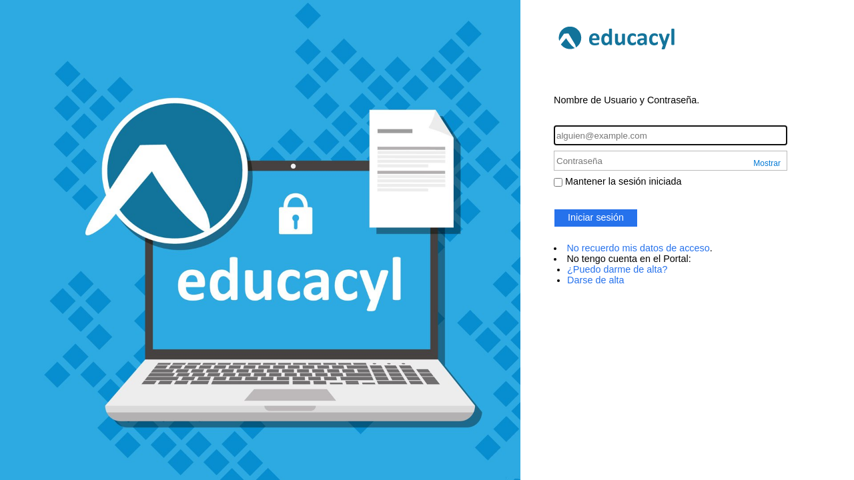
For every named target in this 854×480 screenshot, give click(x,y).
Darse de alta (595, 280)
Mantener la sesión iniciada (623, 181)
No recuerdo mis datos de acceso (637, 248)
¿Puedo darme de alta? (617, 269)
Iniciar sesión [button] (596, 217)
